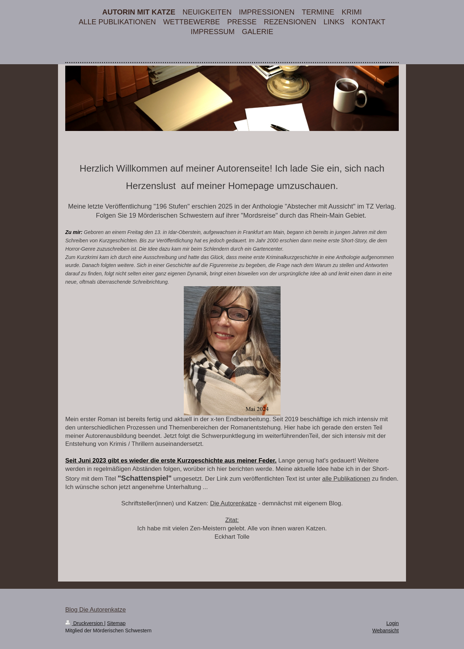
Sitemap (116, 623)
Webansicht (385, 630)
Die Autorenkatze (233, 503)
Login (392, 623)
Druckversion (84, 623)
